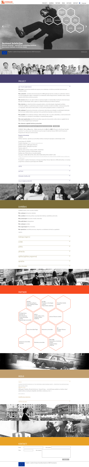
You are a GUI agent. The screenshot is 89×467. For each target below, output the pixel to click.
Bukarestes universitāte (47, 329)
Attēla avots (84, 51)
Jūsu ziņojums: (39, 450)
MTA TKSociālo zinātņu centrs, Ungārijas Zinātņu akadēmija (39, 316)
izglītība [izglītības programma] (49, 20)
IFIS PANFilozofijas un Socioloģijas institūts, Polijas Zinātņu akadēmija (47, 303)
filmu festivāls (75, 20)
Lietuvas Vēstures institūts (55, 316)
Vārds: (19, 447)
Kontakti (56, 126)
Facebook (80, 3)
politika (79, 28)
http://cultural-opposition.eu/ (35, 143)
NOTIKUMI (69, 3)
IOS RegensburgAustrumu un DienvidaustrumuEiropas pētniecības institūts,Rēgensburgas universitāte (25, 316)
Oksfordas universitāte (39, 342)
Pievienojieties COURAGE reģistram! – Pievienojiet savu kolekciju (35, 126)
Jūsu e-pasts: (48, 447)
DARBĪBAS (51, 3)
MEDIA (63, 3)
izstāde (66, 20)
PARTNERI (57, 3)
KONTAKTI (75, 3)
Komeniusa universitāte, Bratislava (24, 342)
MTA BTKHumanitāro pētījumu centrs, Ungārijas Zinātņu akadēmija (32, 303)
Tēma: (19, 450)
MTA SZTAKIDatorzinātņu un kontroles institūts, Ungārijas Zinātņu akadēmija (55, 342)
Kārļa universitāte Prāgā (32, 329)
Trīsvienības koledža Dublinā (61, 303)
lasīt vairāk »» (21, 393)
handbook (57, 20)
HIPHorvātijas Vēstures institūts (61, 330)
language (84, 3)
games (70, 28)
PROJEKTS (44, 3)
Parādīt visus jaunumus (24, 397)
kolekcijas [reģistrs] (62, 12)
